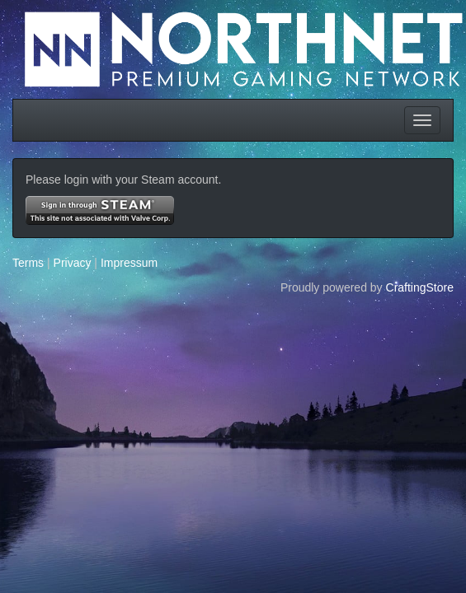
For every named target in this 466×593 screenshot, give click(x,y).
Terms (28, 262)
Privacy (73, 262)
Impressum (129, 262)
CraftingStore (420, 287)
